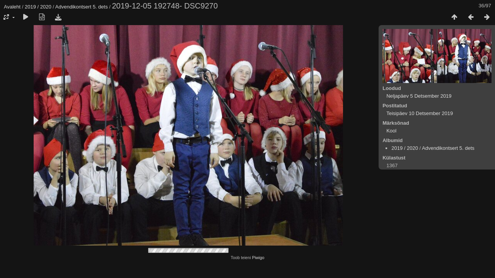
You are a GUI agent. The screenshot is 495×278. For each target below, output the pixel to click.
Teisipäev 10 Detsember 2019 (419, 113)
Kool (391, 131)
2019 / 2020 (38, 7)
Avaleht (12, 7)
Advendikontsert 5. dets (81, 7)
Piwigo (258, 257)
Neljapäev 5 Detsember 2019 (418, 96)
